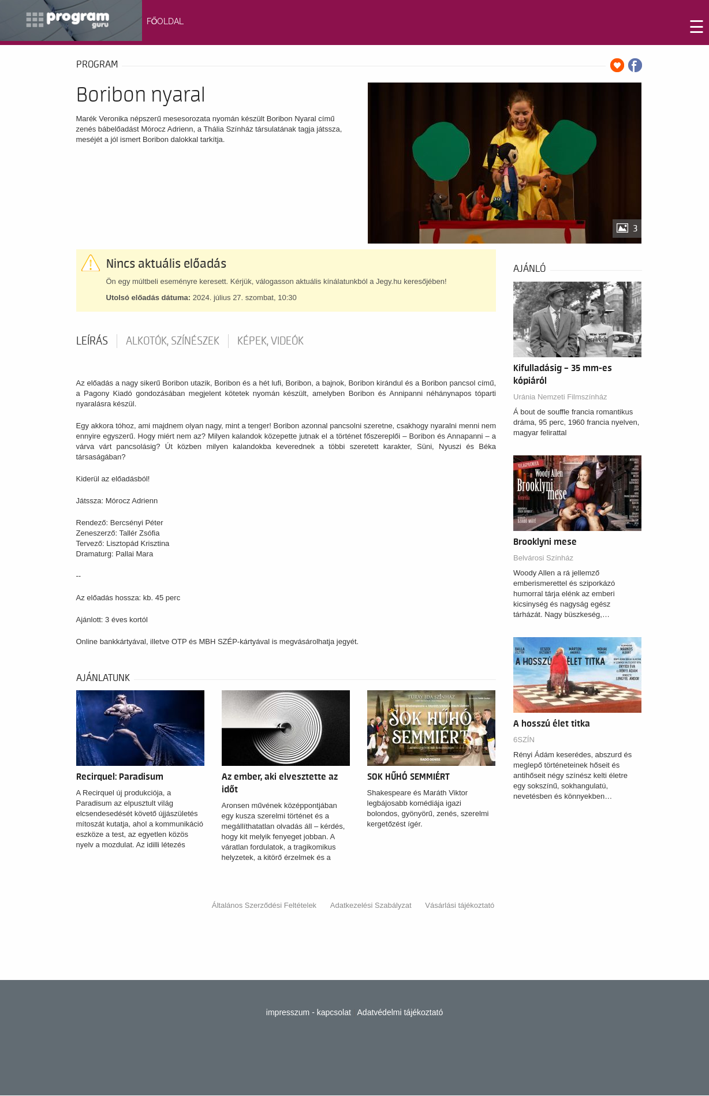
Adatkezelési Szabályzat (371, 905)
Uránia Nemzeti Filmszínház (560, 396)
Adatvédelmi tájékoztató (400, 1012)
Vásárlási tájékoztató (459, 905)
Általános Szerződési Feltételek (264, 905)
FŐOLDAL (165, 21)
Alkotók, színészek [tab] (172, 341)
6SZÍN (524, 739)
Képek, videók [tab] (270, 341)
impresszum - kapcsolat (308, 1012)
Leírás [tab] (92, 341)
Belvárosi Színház (543, 557)
